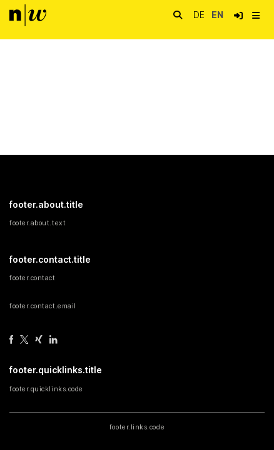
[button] (238, 15)
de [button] (200, 14)
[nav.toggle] (256, 15)
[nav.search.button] (177, 15)
